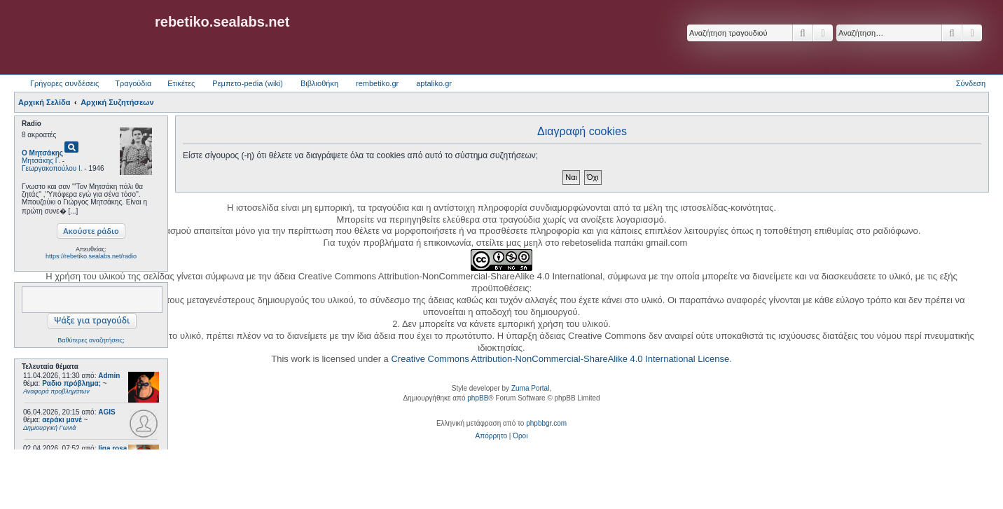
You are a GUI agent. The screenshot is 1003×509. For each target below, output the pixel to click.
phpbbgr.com (546, 423)
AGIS (106, 412)
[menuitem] (491, 436)
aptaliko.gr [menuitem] (434, 83)
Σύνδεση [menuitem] (970, 83)
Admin (109, 375)
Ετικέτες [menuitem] (181, 83)
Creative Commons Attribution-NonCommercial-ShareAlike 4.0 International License (560, 359)
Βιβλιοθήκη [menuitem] (319, 83)
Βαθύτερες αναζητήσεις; (90, 340)
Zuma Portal (530, 388)
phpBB (477, 398)
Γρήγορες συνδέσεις (64, 83)
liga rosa (112, 448)
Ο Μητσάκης (42, 153)
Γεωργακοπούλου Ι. (52, 168)
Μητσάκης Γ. (41, 161)
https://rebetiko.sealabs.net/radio (91, 256)
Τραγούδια (133, 83)
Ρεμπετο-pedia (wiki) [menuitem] (247, 83)
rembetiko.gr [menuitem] (377, 83)
